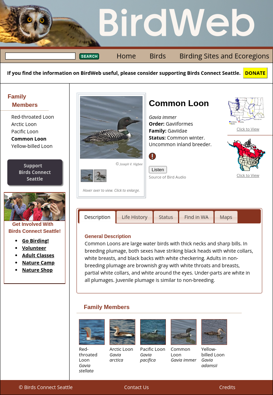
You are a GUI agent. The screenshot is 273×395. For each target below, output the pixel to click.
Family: (158, 130)
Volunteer (34, 248)
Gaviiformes (179, 123)
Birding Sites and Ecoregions (224, 56)
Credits (227, 387)
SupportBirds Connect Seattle (35, 172)
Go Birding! (35, 240)
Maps (226, 217)
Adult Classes (38, 255)
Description (98, 217)
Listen (158, 169)
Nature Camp (38, 262)
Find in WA (196, 217)
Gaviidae (177, 130)
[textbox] (40, 56)
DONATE (255, 73)
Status (166, 217)
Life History (134, 217)
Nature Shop (37, 270)
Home (126, 56)
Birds (158, 56)
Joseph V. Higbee (131, 164)
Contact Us (136, 387)
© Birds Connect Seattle (46, 387)
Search (89, 56)
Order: (157, 123)
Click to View (248, 129)
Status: (158, 137)
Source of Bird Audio (167, 177)
